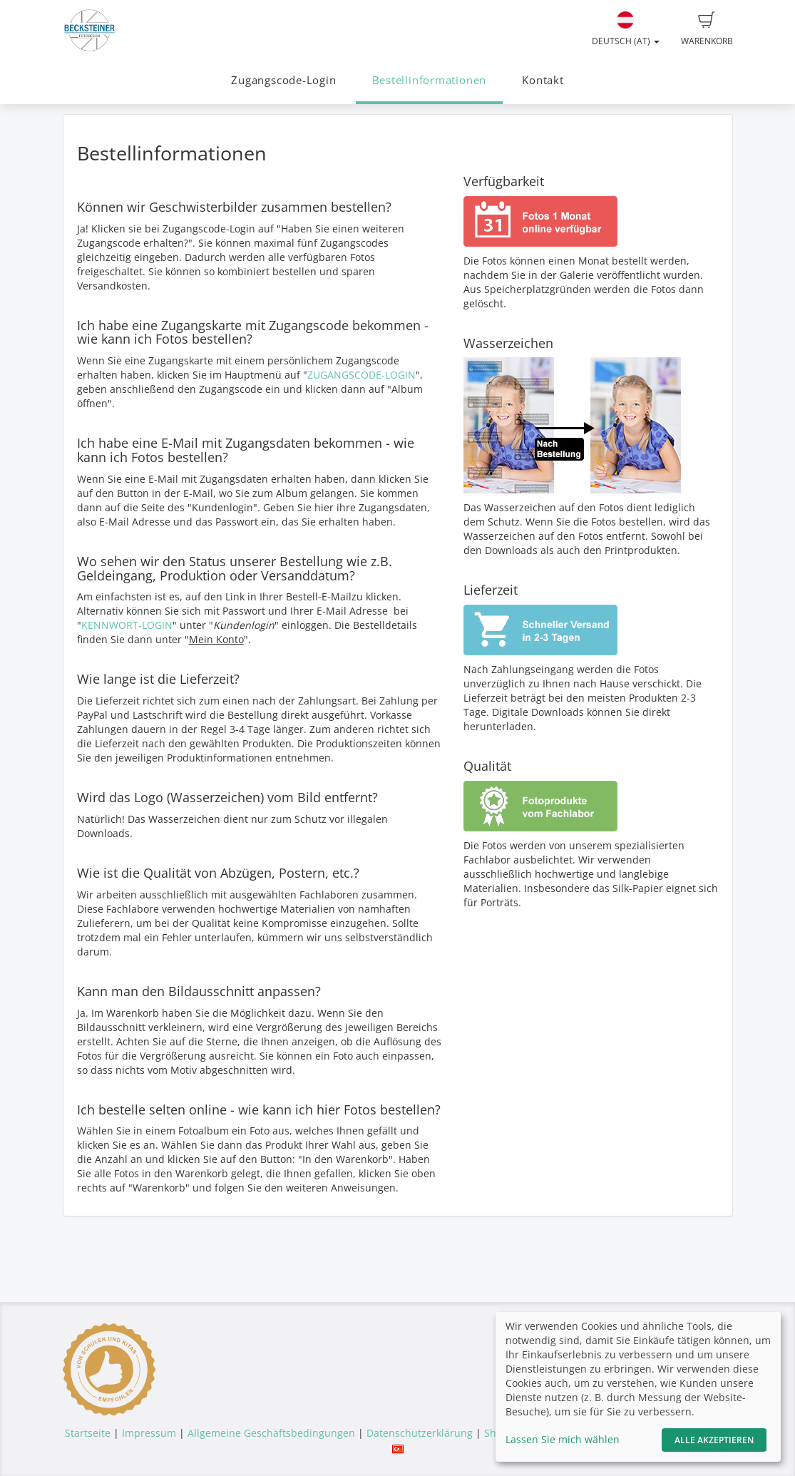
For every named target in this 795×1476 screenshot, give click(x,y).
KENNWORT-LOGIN (127, 625)
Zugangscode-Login (283, 80)
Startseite (88, 1433)
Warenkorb (707, 29)
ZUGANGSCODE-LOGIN (361, 374)
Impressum (149, 1433)
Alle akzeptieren (714, 1440)
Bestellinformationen (429, 80)
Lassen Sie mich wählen (563, 1439)
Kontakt (542, 80)
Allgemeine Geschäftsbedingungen (271, 1433)
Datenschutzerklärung (419, 1433)
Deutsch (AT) (626, 29)
